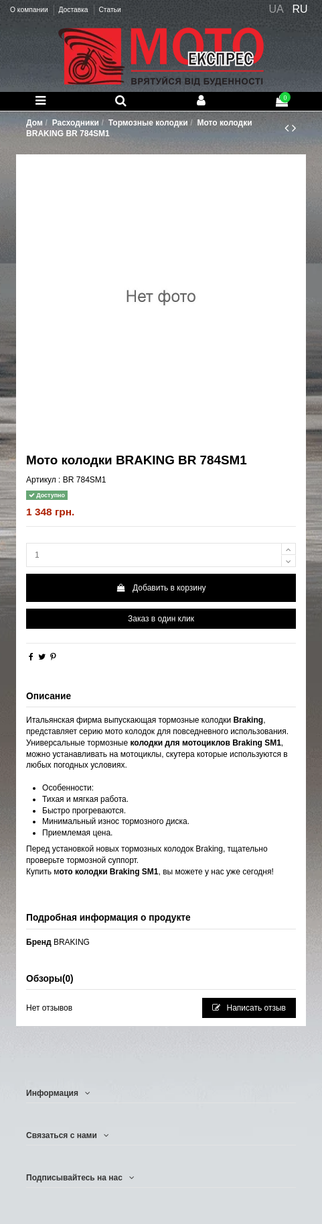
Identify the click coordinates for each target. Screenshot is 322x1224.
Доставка (74, 9)
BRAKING (72, 942)
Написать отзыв (249, 1008)
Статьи (109, 9)
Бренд (39, 942)
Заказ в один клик (161, 618)
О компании (30, 9)
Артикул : (43, 479)
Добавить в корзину (161, 588)
